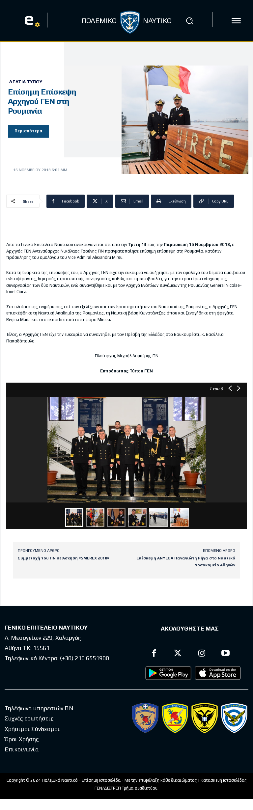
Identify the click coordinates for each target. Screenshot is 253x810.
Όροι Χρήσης (22, 739)
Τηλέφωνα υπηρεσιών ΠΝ (39, 708)
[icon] (236, 21)
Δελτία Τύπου (25, 81)
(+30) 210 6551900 (84, 658)
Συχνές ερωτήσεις (29, 718)
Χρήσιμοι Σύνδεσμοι (32, 728)
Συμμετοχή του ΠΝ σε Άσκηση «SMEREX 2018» (63, 558)
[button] (190, 21)
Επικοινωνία (22, 749)
